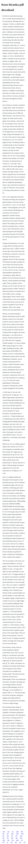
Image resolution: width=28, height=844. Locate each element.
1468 (17, 840)
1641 (12, 833)
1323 (21, 836)
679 (3, 842)
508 (12, 838)
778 (16, 836)
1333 (4, 831)
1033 (4, 840)
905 (22, 831)
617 (22, 840)
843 (8, 840)
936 (13, 840)
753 (24, 842)
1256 (22, 833)
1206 (17, 831)
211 (13, 831)
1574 (21, 838)
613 (11, 842)
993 (3, 838)
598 (16, 842)
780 (16, 838)
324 (8, 831)
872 (8, 838)
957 (8, 833)
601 (3, 833)
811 (12, 836)
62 (7, 842)
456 (8, 836)
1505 (17, 833)
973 (3, 836)
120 (20, 842)
